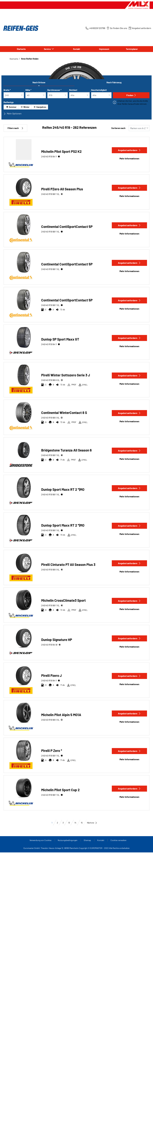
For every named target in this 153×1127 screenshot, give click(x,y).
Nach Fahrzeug (114, 82)
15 (82, 822)
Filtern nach (15, 128)
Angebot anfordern (129, 150)
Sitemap (87, 840)
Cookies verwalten (118, 840)
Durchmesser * (54, 90)
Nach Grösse (39, 82)
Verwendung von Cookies (41, 840)
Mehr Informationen (129, 158)
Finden (131, 95)
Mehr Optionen (13, 113)
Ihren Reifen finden (29, 59)
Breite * (7, 90)
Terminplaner (132, 49)
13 (69, 822)
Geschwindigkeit (99, 90)
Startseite (21, 49)
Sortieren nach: (118, 128)
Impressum (104, 49)
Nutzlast (73, 90)
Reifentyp (9, 102)
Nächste (92, 822)
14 (75, 822)
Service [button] (47, 49)
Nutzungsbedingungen (68, 840)
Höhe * (28, 90)
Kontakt (76, 49)
